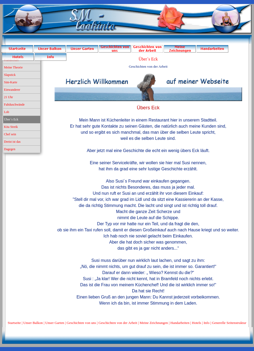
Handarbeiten (179, 323)
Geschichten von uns (81, 323)
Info (206, 323)
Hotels (196, 323)
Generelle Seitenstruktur (229, 323)
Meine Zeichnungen (154, 323)
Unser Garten (54, 323)
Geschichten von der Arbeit (117, 323)
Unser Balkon (33, 323)
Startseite (14, 323)
